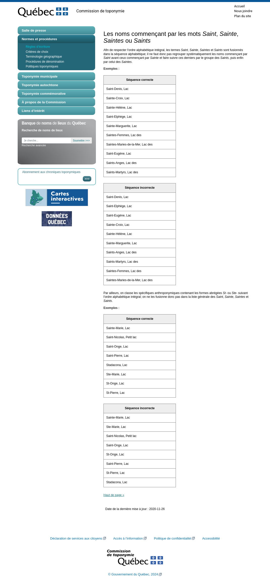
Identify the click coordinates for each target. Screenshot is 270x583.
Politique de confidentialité (172, 538)
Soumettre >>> (81, 140)
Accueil (239, 6)
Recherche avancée (34, 145)
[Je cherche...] (46, 140)
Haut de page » (113, 495)
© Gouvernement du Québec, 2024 (133, 574)
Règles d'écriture (38, 46)
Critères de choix (37, 52)
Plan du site (242, 16)
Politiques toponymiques (42, 66)
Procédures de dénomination (45, 61)
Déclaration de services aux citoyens (76, 538)
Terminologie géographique (44, 56)
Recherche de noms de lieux (42, 130)
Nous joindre (243, 11)
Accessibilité (211, 538)
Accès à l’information (128, 538)
